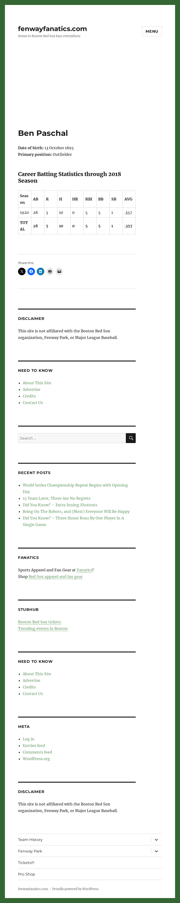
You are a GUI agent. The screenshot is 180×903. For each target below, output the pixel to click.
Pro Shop (26, 874)
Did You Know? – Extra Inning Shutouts (60, 505)
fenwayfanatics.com (52, 29)
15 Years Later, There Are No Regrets (56, 498)
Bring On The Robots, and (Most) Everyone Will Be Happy (76, 511)
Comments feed (37, 752)
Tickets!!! (26, 862)
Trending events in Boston (43, 628)
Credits (29, 396)
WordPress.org (36, 758)
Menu (152, 31)
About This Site (37, 383)
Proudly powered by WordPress (75, 889)
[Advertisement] (91, 93)
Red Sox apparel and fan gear (55, 576)
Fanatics (84, 570)
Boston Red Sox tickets (39, 622)
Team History (30, 839)
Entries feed (34, 745)
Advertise (31, 389)
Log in (28, 739)
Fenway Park (30, 851)
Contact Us (33, 402)
